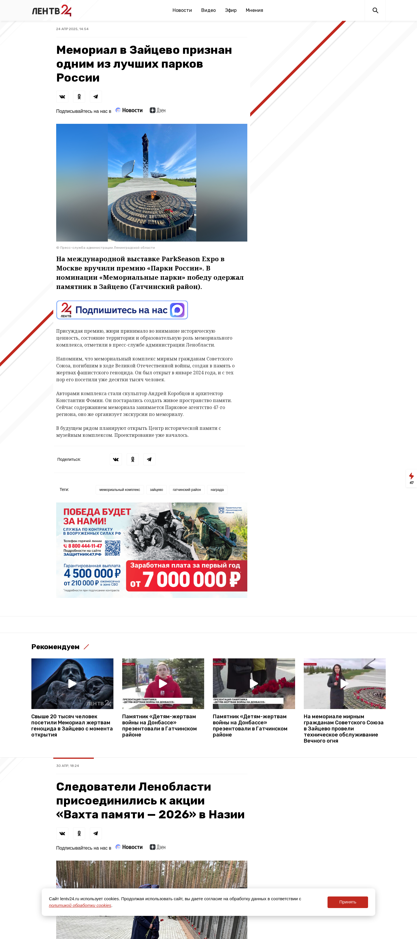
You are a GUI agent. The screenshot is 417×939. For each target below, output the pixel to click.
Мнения (254, 10)
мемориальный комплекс (119, 490)
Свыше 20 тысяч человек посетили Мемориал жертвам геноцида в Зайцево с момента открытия (72, 726)
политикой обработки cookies (80, 905)
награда (217, 490)
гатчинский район (187, 490)
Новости (182, 10)
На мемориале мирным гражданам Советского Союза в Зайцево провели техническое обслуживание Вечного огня (344, 729)
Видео (208, 10)
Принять (347, 901)
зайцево (156, 490)
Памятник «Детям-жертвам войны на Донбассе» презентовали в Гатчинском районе (159, 726)
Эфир (231, 10)
